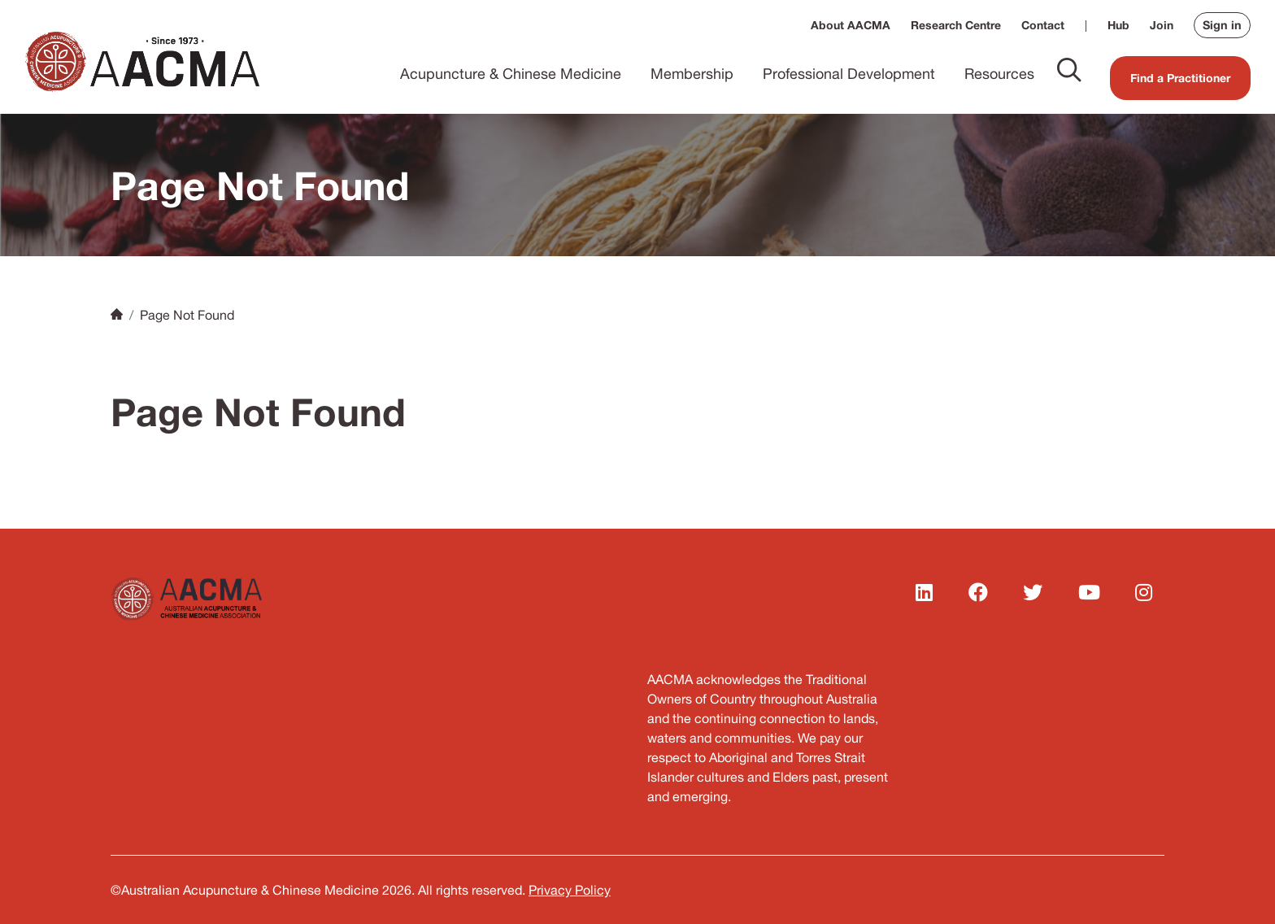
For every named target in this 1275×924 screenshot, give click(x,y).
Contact (1042, 25)
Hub (1118, 25)
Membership (692, 73)
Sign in (1222, 25)
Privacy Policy (570, 890)
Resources (999, 73)
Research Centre (956, 25)
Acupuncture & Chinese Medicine (510, 73)
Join (1161, 25)
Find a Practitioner (1180, 78)
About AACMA (850, 25)
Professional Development (849, 73)
